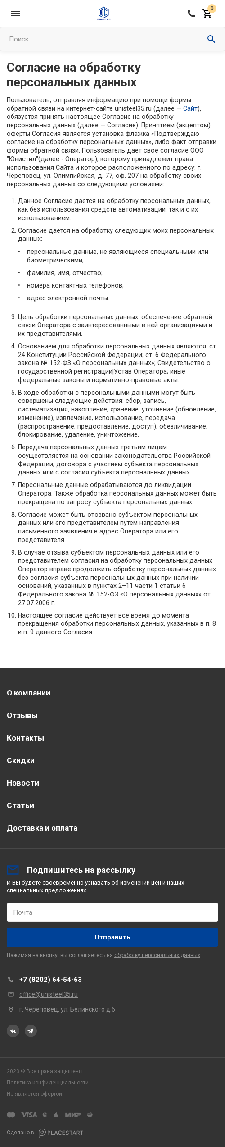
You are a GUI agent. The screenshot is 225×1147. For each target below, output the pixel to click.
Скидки (21, 760)
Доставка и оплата (42, 827)
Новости (23, 782)
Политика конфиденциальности (48, 1082)
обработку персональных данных (157, 955)
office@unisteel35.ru (48, 994)
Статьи (20, 805)
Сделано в (45, 1133)
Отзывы (22, 715)
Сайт (190, 108)
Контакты (25, 737)
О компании (28, 692)
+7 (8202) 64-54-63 (50, 979)
